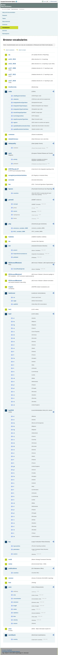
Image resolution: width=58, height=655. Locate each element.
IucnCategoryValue (18, 116)
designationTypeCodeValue (20, 109)
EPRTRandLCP (13, 169)
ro (13, 391)
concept (15, 204)
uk (14, 405)
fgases (10, 189)
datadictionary (13, 139)
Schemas (4, 24)
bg (14, 325)
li (13, 489)
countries (16, 193)
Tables (4, 18)
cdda (10, 91)
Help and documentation (8, 12)
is (13, 483)
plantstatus (16, 549)
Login (45, 1)
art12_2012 (12, 59)
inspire (10, 287)
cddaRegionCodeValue (19, 95)
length (15, 605)
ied (9, 246)
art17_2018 (12, 80)
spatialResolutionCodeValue (21, 129)
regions (15, 122)
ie (13, 361)
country (15, 639)
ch (14, 433)
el (13, 345)
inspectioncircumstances (20, 253)
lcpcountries (16, 546)
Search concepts (22, 49)
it (13, 365)
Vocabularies (6, 27)
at (13, 318)
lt (13, 368)
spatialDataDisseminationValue (21, 125)
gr (13, 469)
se (14, 395)
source (15, 211)
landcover (11, 293)
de (14, 335)
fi (13, 351)
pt (13, 388)
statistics (15, 612)
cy (14, 328)
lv (13, 375)
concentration (17, 598)
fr (13, 355)
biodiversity (12, 87)
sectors (15, 554)
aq (9, 54)
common (11, 134)
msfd (10, 559)
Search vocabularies (10, 49)
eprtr (10, 153)
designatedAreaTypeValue (20, 102)
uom (9, 587)
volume (15, 623)
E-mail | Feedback (7, 650)
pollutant (15, 257)
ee (14, 341)
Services (4, 30)
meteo (15, 609)
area (14, 595)
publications (12, 568)
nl (13, 381)
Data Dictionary (14, 9)
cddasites (16, 99)
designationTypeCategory (20, 105)
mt (14, 378)
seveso (10, 578)
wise (10, 628)
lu (13, 371)
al (13, 416)
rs (13, 519)
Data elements (6, 21)
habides (11, 237)
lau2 (9, 314)
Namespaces (5, 33)
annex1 (15, 250)
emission (15, 602)
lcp (9, 541)
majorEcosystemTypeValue (20, 119)
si (13, 398)
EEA (9, 1)
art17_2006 (12, 68)
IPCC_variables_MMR (19, 231)
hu (14, 358)
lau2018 (11, 410)
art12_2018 (12, 63)
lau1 (9, 309)
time (14, 616)
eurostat (11, 180)
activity (15, 159)
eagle (14, 300)
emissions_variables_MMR (20, 228)
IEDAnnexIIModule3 (15, 274)
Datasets (4, 15)
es (14, 348)
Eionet (8, 9)
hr (13, 473)
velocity (15, 620)
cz (14, 331)
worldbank (12, 635)
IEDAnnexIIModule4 (15, 280)
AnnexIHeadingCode (18, 269)
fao (9, 184)
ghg (9, 224)
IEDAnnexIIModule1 (15, 263)
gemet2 (10, 199)
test (9, 582)
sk (14, 401)
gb (14, 466)
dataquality (12, 143)
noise (10, 564)
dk (14, 338)
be (14, 321)
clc (14, 297)
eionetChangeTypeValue (19, 112)
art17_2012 (12, 74)
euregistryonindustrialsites (17, 175)
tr (13, 533)
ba (14, 423)
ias (9, 241)
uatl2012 (15, 304)
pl (13, 385)
